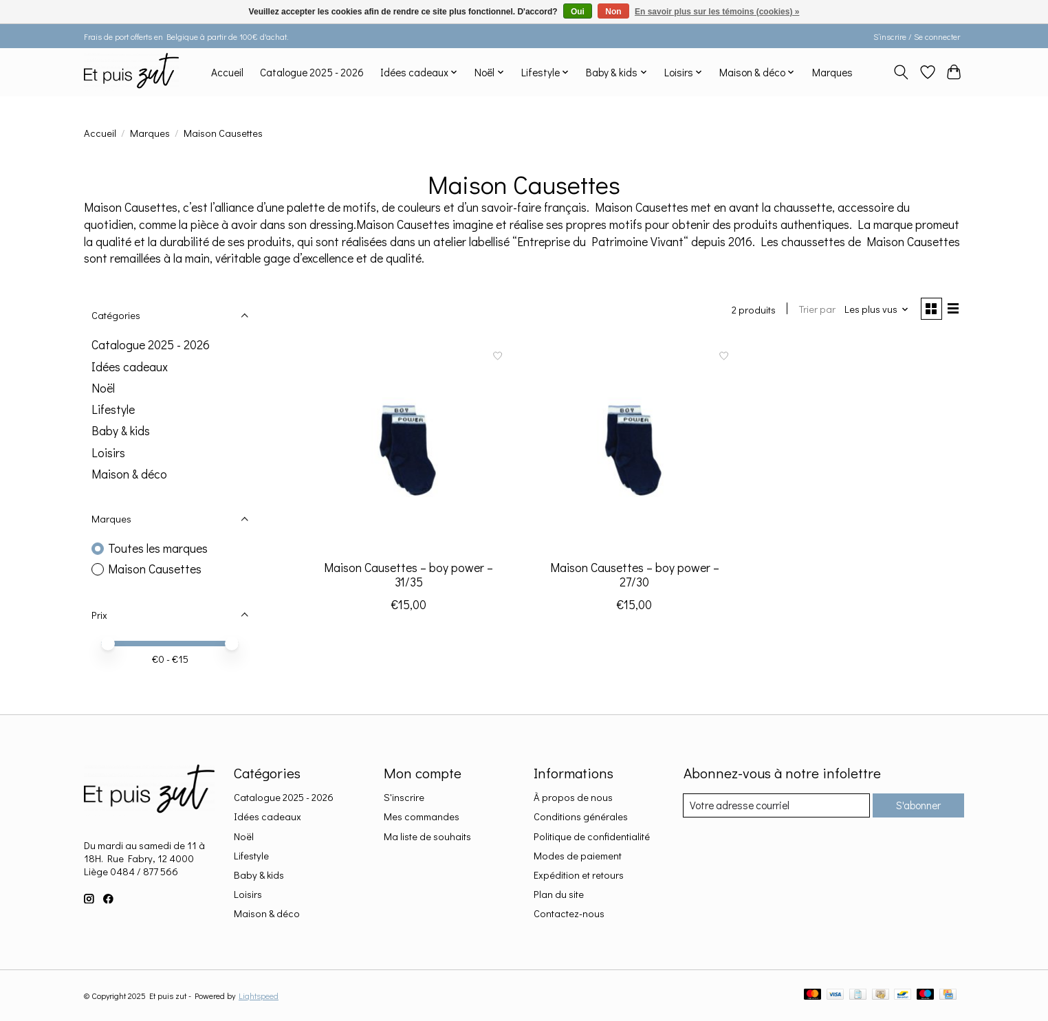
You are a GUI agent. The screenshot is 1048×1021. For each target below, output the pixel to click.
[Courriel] (774, 805)
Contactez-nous (569, 913)
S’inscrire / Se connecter (916, 36)
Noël (103, 388)
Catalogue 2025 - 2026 (312, 72)
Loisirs (108, 453)
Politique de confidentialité (592, 836)
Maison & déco (129, 474)
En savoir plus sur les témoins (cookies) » (717, 12)
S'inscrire (404, 797)
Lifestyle (113, 409)
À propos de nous (573, 797)
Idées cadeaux (129, 367)
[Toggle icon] (901, 72)
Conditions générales (581, 816)
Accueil (227, 72)
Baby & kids (120, 431)
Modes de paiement (578, 855)
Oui (578, 12)
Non (613, 12)
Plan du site (559, 894)
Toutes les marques (158, 548)
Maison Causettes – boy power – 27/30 (634, 577)
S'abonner (916, 805)
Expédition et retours (579, 874)
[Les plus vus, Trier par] (873, 310)
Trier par (813, 310)
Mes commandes (421, 816)
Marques (832, 72)
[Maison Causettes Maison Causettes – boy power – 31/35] (408, 447)
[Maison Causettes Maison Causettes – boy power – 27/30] (634, 447)
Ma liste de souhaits (427, 836)
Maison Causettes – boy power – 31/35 (408, 577)
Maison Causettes (154, 569)
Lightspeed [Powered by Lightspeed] (259, 995)
